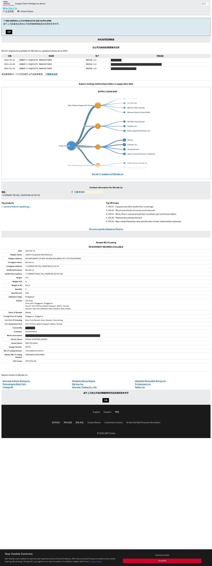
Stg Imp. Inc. (78, 384)
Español (107, 412)
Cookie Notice (94, 423)
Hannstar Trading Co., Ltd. (84, 387)
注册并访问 (79, 192)
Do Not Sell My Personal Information (143, 423)
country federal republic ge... (17, 207)
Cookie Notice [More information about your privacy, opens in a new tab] (96, 562)
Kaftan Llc (140, 387)
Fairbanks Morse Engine (83, 381)
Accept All (162, 561)
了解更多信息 (51, 74)
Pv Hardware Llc (143, 384)
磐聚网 (9, 3)
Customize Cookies (114, 423)
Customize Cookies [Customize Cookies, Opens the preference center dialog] (162, 555)
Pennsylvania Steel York (14, 384)
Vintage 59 (8, 387)
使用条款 (56, 423)
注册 (9, 32)
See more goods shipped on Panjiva (106, 229)
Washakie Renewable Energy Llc (150, 381)
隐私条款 (80, 423)
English (96, 412)
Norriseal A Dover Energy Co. (16, 381)
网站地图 (68, 423)
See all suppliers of (107, 174)
